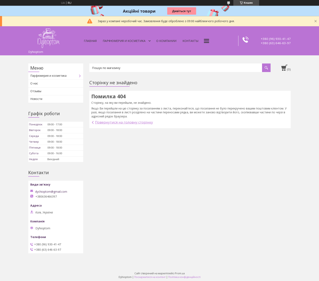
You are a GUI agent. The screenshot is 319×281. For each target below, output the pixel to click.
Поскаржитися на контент (150, 277)
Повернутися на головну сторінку (124, 122)
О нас (34, 83)
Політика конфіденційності (184, 277)
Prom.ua (180, 273)
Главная (90, 41)
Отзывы (35, 91)
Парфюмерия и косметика (124, 41)
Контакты (190, 41)
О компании (166, 41)
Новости (36, 99)
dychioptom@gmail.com (51, 192)
